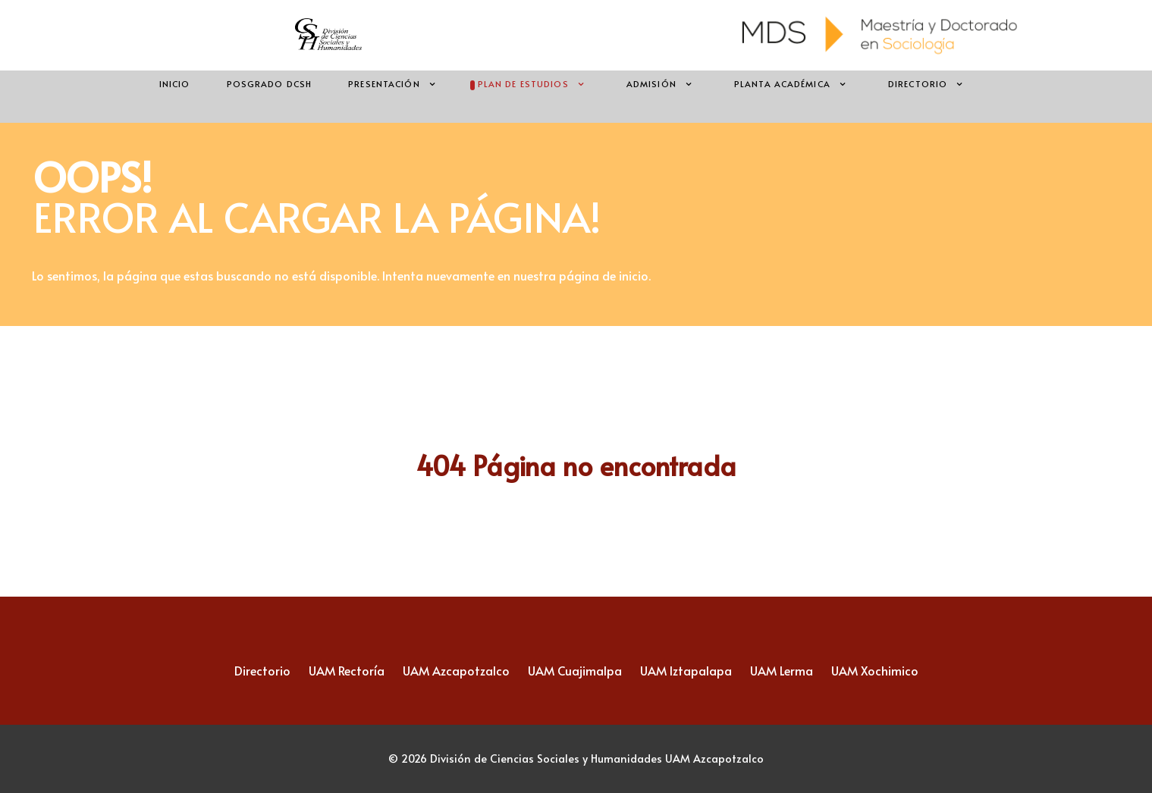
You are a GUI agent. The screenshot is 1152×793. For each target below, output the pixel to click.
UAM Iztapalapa (686, 670)
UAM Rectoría (347, 670)
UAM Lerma (781, 670)
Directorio (262, 670)
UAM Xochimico (874, 670)
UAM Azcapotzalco (456, 670)
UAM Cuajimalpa (575, 670)
